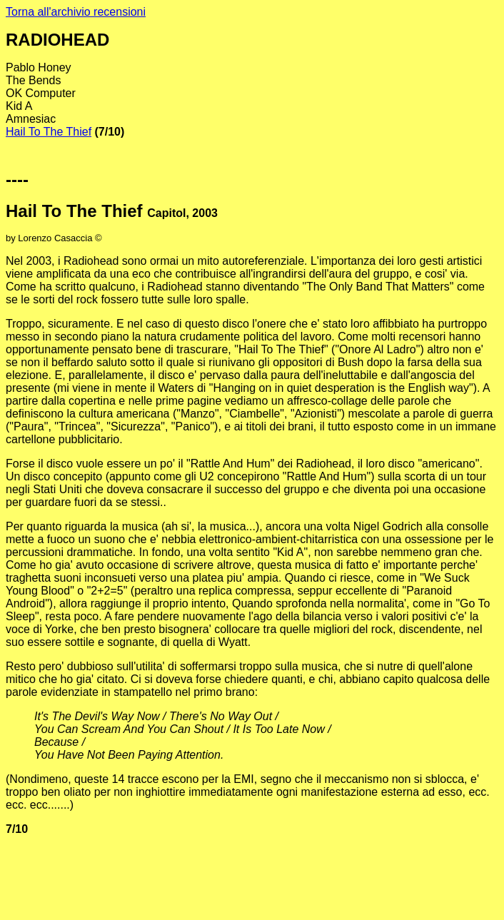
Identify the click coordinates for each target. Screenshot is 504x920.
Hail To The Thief (48, 132)
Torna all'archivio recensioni (76, 12)
